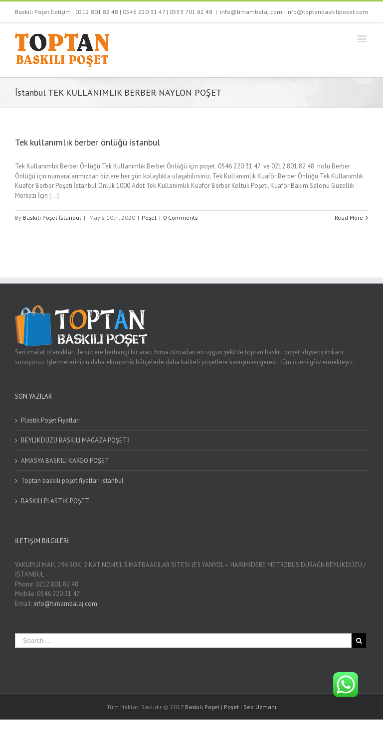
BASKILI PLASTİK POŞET (55, 501)
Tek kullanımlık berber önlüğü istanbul (87, 142)
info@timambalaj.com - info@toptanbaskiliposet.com (294, 11)
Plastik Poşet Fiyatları (50, 420)
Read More (349, 217)
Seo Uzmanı (259, 707)
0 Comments (180, 217)
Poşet (149, 217)
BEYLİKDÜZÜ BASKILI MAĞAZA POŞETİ (75, 440)
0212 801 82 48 (96, 11)
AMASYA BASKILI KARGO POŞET (65, 460)
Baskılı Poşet (202, 707)
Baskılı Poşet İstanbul (52, 217)
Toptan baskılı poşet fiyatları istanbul (72, 480)
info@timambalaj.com (65, 603)
